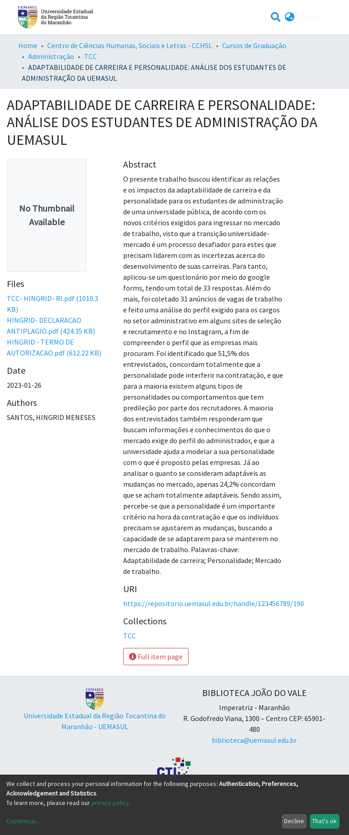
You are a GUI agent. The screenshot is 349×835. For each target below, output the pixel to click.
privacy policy (110, 803)
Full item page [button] (156, 656)
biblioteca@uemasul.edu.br (254, 740)
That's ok (324, 821)
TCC (90, 56)
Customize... (23, 821)
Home (27, 45)
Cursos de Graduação (254, 45)
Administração (51, 56)
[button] (290, 17)
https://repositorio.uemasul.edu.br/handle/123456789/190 (213, 603)
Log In (309, 17)
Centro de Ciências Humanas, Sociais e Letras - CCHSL (129, 45)
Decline (294, 821)
